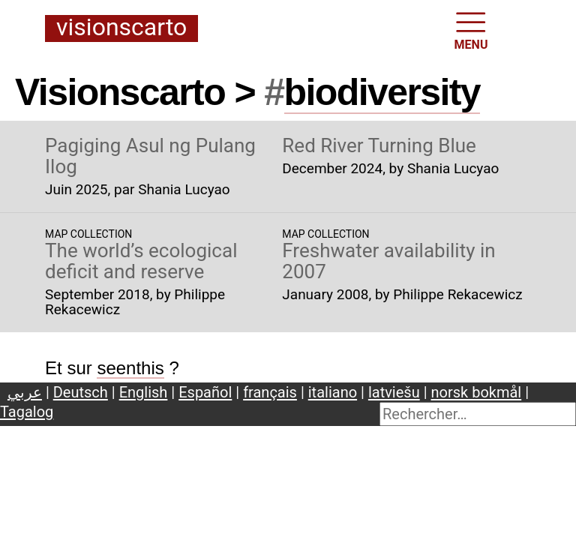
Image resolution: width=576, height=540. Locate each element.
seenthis (130, 368)
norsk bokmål (476, 392)
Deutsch (80, 392)
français (270, 392)
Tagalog (26, 412)
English (143, 392)
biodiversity (382, 92)
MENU (471, 30)
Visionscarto (121, 28)
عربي (25, 392)
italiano (332, 392)
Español (205, 392)
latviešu (394, 392)
